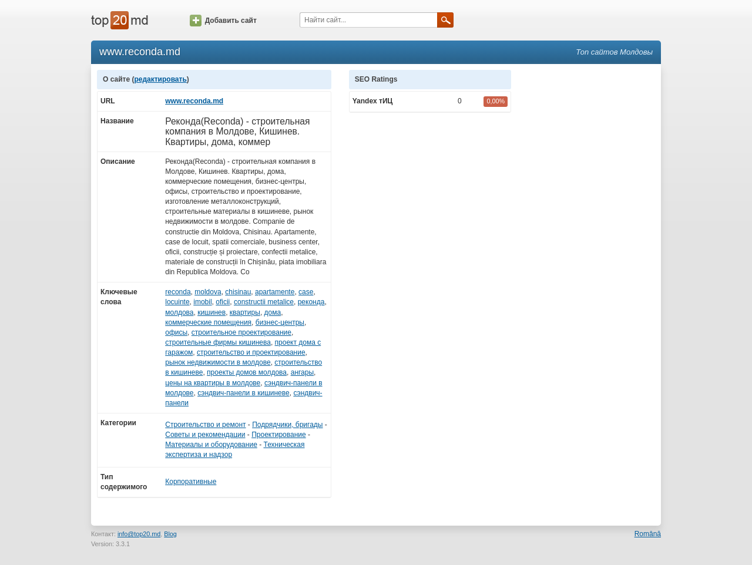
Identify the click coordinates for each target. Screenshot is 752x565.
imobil (202, 302)
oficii (223, 302)
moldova (207, 292)
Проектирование (278, 435)
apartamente (274, 292)
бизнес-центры (280, 322)
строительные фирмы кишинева (218, 342)
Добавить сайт (223, 20)
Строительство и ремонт (205, 425)
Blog (170, 533)
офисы (176, 332)
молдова (179, 312)
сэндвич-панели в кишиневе (243, 393)
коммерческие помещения (208, 322)
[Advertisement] (592, 246)
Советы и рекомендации (205, 435)
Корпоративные (190, 481)
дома (272, 312)
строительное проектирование (241, 332)
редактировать (160, 79)
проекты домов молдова (247, 372)
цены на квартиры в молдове (212, 383)
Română (647, 534)
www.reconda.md (194, 101)
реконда (311, 302)
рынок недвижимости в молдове (217, 362)
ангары (302, 372)
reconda (177, 292)
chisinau (238, 292)
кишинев (211, 312)
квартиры (245, 312)
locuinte (177, 302)
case (305, 292)
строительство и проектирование (251, 352)
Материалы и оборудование (211, 444)
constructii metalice (264, 302)
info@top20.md (139, 533)
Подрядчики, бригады (287, 425)
